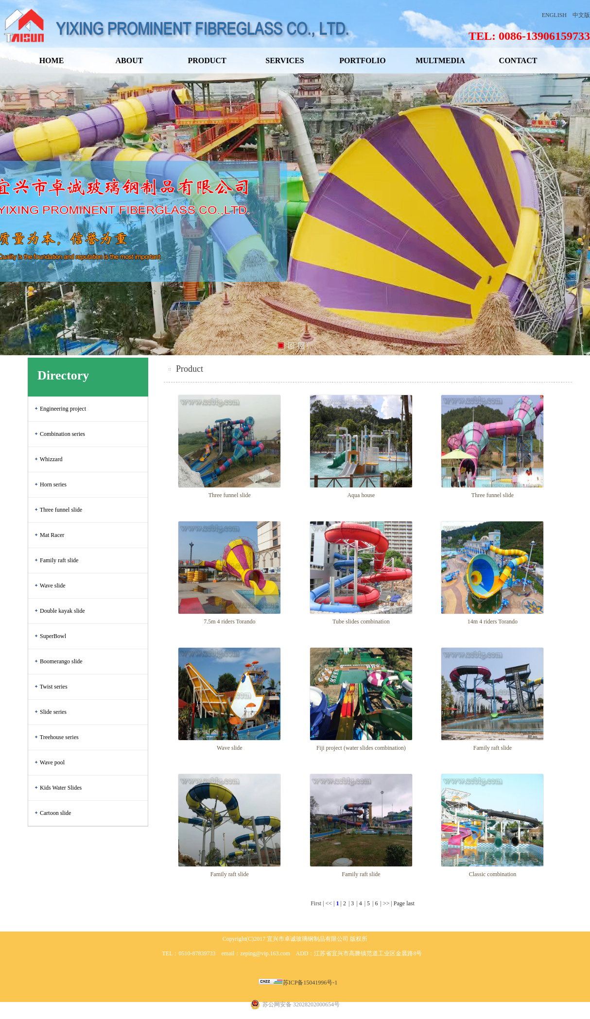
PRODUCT (207, 60)
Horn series (53, 484)
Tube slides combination (361, 621)
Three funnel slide (61, 509)
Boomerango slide (61, 661)
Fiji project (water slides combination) (361, 747)
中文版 (581, 15)
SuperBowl (53, 636)
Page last (404, 903)
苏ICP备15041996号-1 (310, 982)
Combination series (62, 434)
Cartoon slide (55, 813)
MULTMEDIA (440, 60)
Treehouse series (59, 737)
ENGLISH (554, 15)
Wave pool (52, 762)
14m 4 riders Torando (493, 621)
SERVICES (284, 60)
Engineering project (63, 408)
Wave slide (53, 585)
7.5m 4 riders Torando (229, 621)
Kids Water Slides (61, 787)
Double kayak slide (62, 610)
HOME (51, 60)
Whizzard (51, 459)
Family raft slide (59, 560)
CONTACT (518, 60)
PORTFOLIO (362, 60)
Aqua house (361, 495)
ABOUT (129, 60)
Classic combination (493, 874)
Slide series (53, 711)
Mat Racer (52, 535)
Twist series (54, 686)
